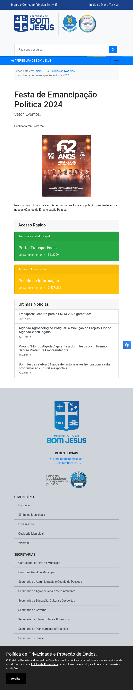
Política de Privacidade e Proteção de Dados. (51, 654)
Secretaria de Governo (32, 610)
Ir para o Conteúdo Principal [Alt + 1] (34, 4)
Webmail (24, 543)
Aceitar (16, 678)
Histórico (24, 505)
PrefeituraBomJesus (66, 463)
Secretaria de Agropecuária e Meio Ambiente (46, 591)
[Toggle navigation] (116, 61)
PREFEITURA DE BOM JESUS (31, 60)
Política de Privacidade (44, 664)
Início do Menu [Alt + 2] (103, 4)
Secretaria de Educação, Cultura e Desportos (46, 600)
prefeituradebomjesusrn (66, 458)
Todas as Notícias (63, 71)
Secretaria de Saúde (31, 638)
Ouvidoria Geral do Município (36, 572)
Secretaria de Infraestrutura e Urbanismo (44, 619)
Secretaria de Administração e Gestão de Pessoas (50, 581)
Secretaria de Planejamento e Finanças (43, 628)
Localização (26, 524)
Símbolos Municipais (31, 514)
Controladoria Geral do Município (39, 562)
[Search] (62, 49)
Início (38, 71)
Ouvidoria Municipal (31, 533)
